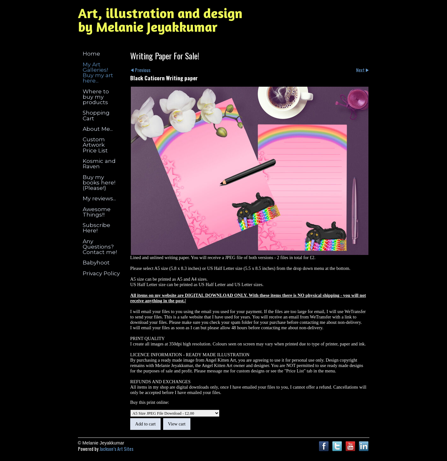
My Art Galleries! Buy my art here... (98, 72)
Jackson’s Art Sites (116, 448)
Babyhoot (96, 262)
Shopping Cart (96, 115)
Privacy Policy (101, 273)
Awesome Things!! (97, 212)
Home (91, 53)
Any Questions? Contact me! (100, 247)
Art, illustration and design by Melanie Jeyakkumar (160, 20)
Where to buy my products (96, 97)
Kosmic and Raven (99, 163)
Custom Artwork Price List (95, 145)
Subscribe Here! (96, 228)
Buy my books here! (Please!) (99, 182)
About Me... (98, 128)
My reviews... (99, 198)
